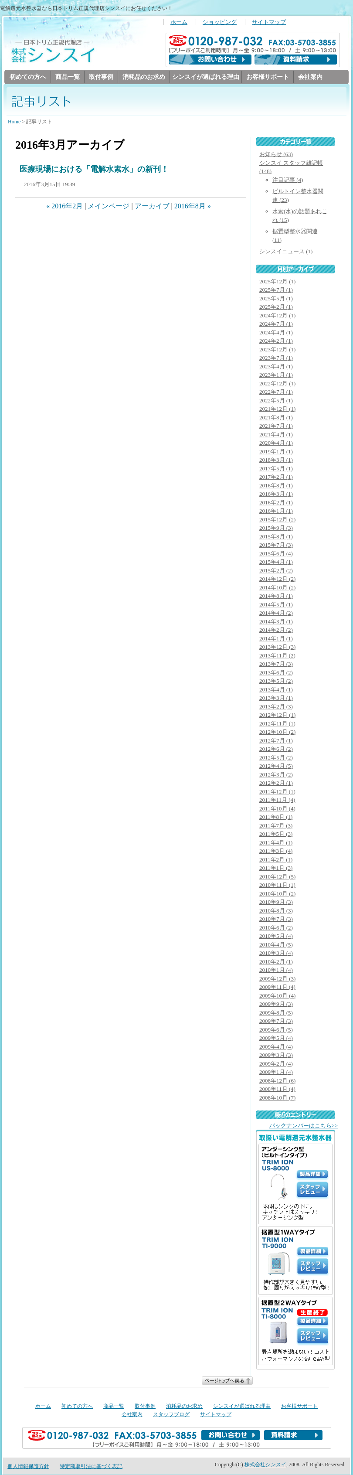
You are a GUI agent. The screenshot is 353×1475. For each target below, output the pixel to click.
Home (14, 122)
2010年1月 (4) (276, 970)
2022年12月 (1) (277, 384)
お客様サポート (267, 77)
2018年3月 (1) (276, 460)
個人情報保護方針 (28, 1467)
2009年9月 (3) (276, 1004)
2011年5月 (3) (275, 834)
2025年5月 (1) (276, 299)
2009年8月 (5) (276, 1013)
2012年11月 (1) (277, 724)
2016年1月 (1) (276, 511)
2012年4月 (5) (276, 766)
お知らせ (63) (276, 154)
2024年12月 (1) (277, 316)
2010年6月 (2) (276, 928)
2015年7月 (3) (276, 545)
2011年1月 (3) (275, 868)
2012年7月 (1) (276, 741)
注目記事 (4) (287, 180)
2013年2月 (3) (276, 707)
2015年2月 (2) (276, 571)
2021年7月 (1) (276, 426)
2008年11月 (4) (277, 1089)
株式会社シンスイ (265, 1465)
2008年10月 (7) (277, 1098)
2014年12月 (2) (277, 579)
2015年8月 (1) (276, 537)
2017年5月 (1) (276, 469)
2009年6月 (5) (276, 1030)
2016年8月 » (192, 206)
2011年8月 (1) (275, 817)
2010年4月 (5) (276, 945)
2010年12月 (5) (277, 877)
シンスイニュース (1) (285, 252)
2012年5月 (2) (276, 758)
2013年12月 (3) (277, 647)
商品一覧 (67, 77)
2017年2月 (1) (276, 477)
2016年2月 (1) (276, 503)
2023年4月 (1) (276, 367)
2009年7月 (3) (276, 1021)
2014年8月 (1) (276, 596)
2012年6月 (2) (276, 749)
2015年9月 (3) (276, 528)
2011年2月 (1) (275, 860)
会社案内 (310, 77)
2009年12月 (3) (277, 979)
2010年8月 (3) (276, 911)
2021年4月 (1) (276, 435)
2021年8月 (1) (276, 418)
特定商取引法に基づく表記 (91, 1467)
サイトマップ (269, 22)
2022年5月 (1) (276, 401)
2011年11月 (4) (277, 800)
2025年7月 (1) (276, 290)
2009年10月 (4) (277, 996)
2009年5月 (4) (276, 1038)
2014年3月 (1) (276, 622)
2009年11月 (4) (277, 987)
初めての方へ (28, 77)
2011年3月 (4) (275, 851)
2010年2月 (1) (276, 962)
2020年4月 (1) (276, 443)
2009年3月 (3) (276, 1055)
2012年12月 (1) (277, 715)
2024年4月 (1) (276, 333)
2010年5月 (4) (276, 936)
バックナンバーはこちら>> (303, 1126)
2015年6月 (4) (276, 554)
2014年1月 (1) (276, 639)
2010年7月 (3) (276, 919)
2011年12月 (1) (277, 792)
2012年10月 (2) (277, 732)
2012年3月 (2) (276, 775)
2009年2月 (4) (276, 1064)
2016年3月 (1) (276, 494)
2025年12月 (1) (277, 282)
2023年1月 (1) (276, 375)
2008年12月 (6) (277, 1081)
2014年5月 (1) (276, 605)
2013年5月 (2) (276, 681)
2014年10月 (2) (277, 588)
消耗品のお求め (143, 77)
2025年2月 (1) (276, 307)
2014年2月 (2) (276, 630)
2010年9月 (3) (276, 902)
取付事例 (101, 77)
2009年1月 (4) (276, 1072)
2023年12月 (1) (277, 350)
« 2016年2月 (64, 206)
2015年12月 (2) (277, 520)
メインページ (108, 206)
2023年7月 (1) (276, 358)
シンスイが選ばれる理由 (205, 77)
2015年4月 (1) (276, 562)
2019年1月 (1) (276, 452)
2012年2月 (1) (276, 783)
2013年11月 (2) (277, 656)
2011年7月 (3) (275, 826)
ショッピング (220, 22)
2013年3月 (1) (276, 698)
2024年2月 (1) (276, 341)
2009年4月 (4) (276, 1047)
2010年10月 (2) (277, 894)
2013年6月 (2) (276, 673)
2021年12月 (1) (277, 409)
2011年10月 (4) (277, 809)
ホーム (178, 22)
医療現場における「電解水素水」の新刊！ (94, 169)
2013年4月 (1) (276, 690)
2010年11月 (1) (277, 885)
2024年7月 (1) (276, 324)
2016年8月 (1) (276, 486)
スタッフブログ (171, 1415)
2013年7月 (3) (276, 664)
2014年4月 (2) (276, 613)
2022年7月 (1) (276, 392)
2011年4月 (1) (275, 843)
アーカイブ (152, 206)
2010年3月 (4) (276, 953)
